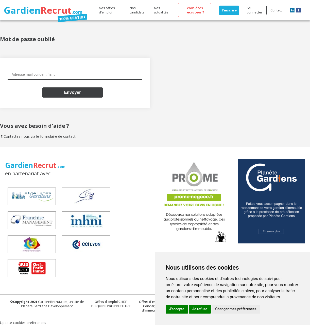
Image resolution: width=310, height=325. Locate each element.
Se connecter (254, 10)
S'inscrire (229, 10)
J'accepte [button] (176, 309)
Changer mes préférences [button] (235, 309)
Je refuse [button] (199, 309)
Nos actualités (161, 10)
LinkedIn (292, 10)
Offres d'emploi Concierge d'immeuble (150, 306)
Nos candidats (137, 10)
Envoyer (72, 92)
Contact (276, 10)
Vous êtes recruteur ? (194, 10)
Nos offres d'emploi (107, 10)
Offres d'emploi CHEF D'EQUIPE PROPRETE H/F (110, 304)
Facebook (298, 10)
